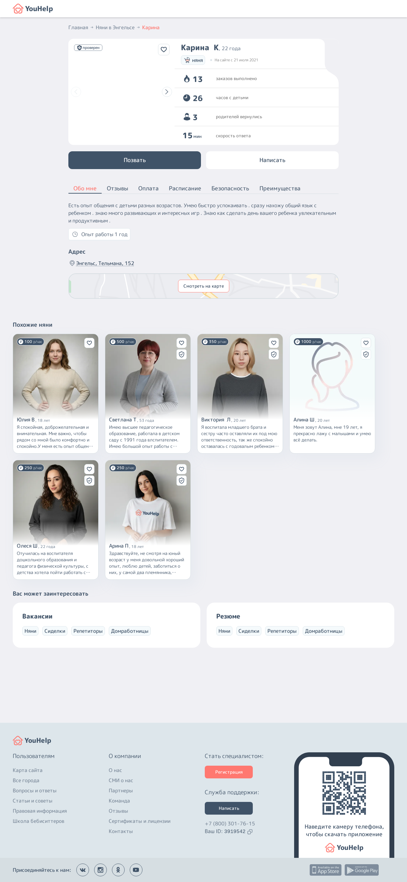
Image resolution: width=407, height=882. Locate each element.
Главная (81, 27)
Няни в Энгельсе (118, 27)
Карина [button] (151, 27)
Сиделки (55, 630)
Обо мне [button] (85, 188)
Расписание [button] (185, 188)
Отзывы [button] (117, 188)
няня (193, 60)
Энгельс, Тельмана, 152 (101, 263)
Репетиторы (88, 630)
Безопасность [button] (230, 188)
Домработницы (129, 630)
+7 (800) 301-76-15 (230, 823)
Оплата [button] (148, 188)
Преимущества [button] (279, 188)
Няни (30, 630)
